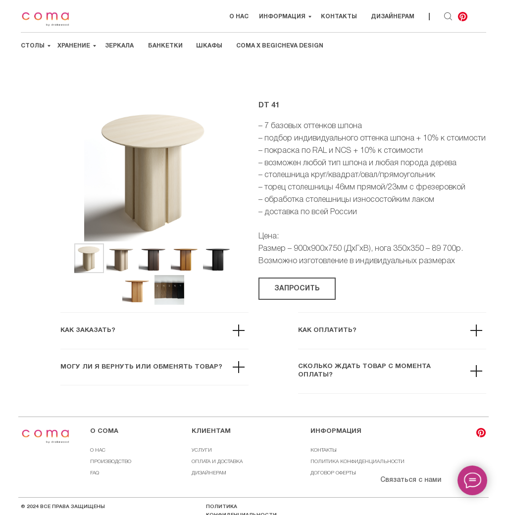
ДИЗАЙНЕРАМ (209, 473)
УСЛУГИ (202, 450)
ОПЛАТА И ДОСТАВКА (217, 462)
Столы (33, 45)
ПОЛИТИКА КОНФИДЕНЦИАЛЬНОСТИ (357, 462)
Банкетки (165, 45)
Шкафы (209, 45)
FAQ (94, 473)
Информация (282, 16)
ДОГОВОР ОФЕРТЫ (333, 473)
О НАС (239, 16)
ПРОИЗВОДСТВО (110, 462)
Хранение (73, 45)
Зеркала (119, 45)
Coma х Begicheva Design (279, 45)
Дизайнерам (392, 16)
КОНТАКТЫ (323, 450)
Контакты (339, 16)
